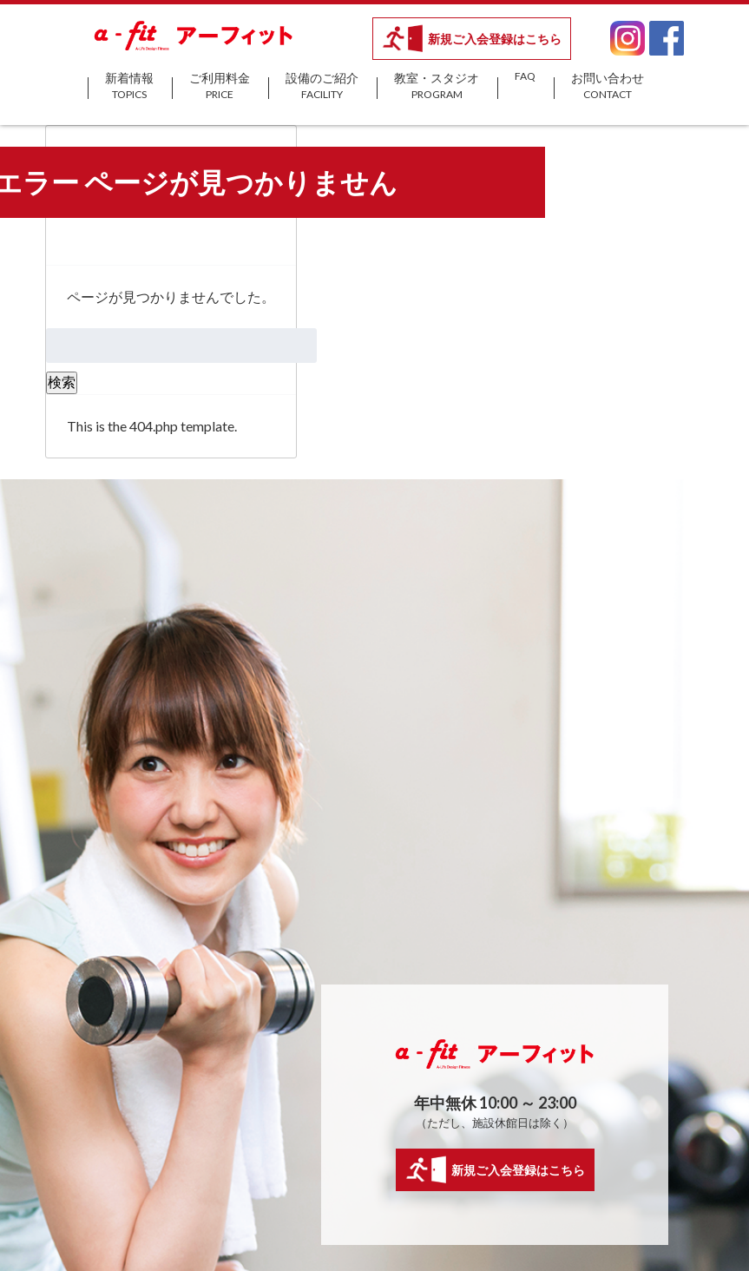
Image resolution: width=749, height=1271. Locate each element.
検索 (62, 381)
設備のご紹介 (322, 86)
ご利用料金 (219, 86)
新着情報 (129, 86)
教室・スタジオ (436, 86)
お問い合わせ (607, 86)
